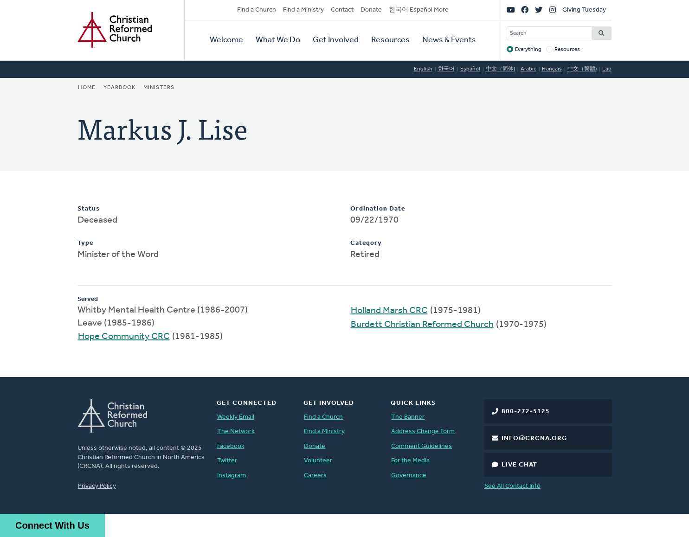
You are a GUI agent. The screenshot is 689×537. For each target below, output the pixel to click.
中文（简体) (500, 69)
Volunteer (318, 460)
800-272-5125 (526, 411)
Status (88, 208)
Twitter (227, 460)
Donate (371, 9)
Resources (390, 40)
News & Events (449, 40)
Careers (315, 475)
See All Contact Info (512, 486)
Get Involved (336, 40)
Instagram (231, 475)
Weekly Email (235, 417)
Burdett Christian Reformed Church (422, 324)
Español (470, 69)
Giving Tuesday (584, 9)
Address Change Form (423, 431)
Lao (607, 69)
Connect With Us (52, 525)
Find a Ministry (303, 9)
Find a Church (256, 9)
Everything (528, 49)
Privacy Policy (97, 486)
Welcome (226, 40)
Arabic (528, 69)
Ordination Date (377, 208)
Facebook (231, 446)
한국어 (446, 69)
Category (366, 243)
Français (552, 69)
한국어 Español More (419, 9)
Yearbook (119, 87)
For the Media (410, 460)
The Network (236, 431)
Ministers (158, 87)
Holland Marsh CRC (389, 310)
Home (87, 87)
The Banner (408, 417)
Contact (342, 9)
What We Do (278, 40)
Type (85, 243)
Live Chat (519, 464)
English (423, 69)
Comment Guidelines (421, 446)
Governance (408, 475)
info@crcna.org (534, 438)
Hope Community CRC (124, 336)
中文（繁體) (582, 69)
